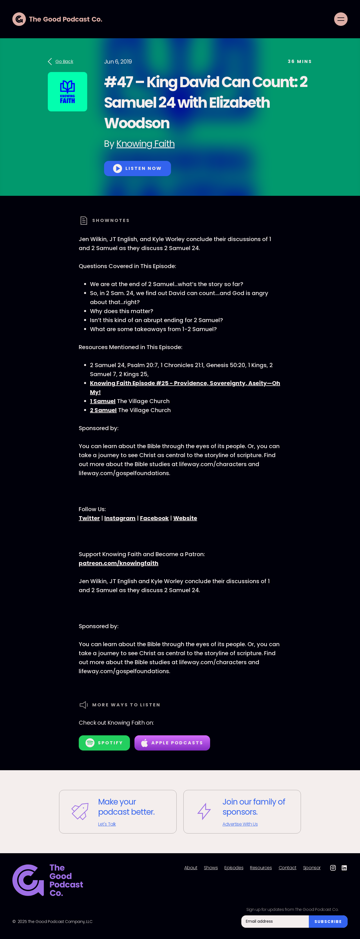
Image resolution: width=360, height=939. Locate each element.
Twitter (89, 518)
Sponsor (312, 868)
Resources (261, 868)
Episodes (233, 868)
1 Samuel (103, 401)
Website (185, 518)
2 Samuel (103, 410)
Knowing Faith (145, 143)
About (190, 868)
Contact (287, 868)
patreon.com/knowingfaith (118, 563)
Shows (211, 868)
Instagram (120, 518)
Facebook (154, 518)
